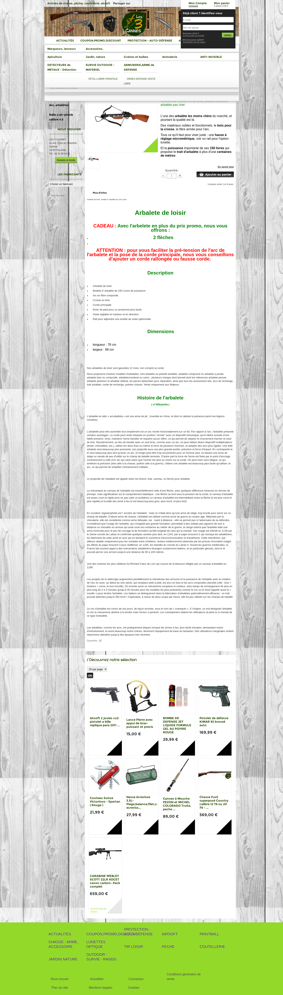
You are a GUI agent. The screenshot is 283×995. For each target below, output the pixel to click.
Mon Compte (198, 3)
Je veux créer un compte (193, 35)
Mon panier (222, 3)
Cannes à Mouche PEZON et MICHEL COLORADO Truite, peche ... (177, 804)
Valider (228, 35)
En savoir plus (226, 166)
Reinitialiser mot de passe (194, 42)
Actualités (96, 979)
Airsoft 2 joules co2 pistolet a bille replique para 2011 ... (104, 721)
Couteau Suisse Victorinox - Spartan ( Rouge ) (105, 801)
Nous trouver (60, 979)
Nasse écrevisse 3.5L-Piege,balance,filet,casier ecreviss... (145, 802)
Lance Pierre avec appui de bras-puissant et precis (139, 723)
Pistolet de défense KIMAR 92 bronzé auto (213, 721)
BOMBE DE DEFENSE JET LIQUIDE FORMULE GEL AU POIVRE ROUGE (177, 725)
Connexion (193, 6)
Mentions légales (100, 987)
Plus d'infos (100, 192)
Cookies (133, 987)
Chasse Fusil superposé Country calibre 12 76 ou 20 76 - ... (213, 802)
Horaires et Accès (66, 160)
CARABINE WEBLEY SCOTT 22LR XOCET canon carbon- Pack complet (105, 881)
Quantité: (171, 170)
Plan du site (59, 987)
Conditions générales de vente (184, 977)
